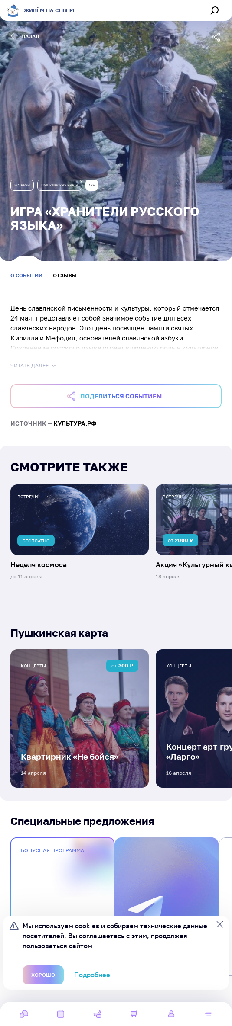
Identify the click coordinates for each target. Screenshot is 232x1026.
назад (24, 36)
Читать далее (33, 365)
